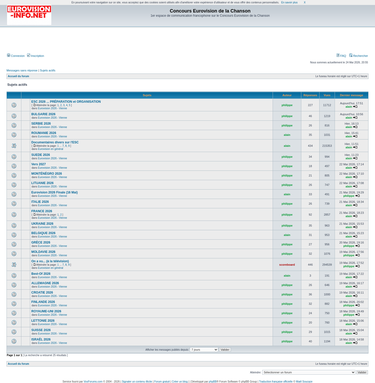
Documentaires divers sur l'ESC (55, 142)
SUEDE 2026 (40, 155)
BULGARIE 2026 (43, 114)
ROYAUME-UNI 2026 (46, 311)
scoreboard (287, 264)
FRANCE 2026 (41, 211)
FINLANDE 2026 (43, 302)
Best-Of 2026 (40, 274)
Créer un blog (180, 381)
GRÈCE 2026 (40, 242)
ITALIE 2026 (40, 202)
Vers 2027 (38, 164)
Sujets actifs (47, 70)
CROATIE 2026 (42, 292)
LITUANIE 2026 (42, 183)
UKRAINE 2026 (42, 224)
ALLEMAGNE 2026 (45, 283)
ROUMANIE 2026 (43, 133)
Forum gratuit (162, 381)
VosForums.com (93, 381)
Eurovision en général (50, 149)
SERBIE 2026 (41, 123)
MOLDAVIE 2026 (43, 252)
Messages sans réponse (22, 70)
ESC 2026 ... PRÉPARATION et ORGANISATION (66, 102)
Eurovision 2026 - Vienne (52, 108)
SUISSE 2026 (41, 330)
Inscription (35, 55)
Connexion (16, 55)
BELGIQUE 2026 (43, 233)
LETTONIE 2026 (42, 321)
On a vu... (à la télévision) (50, 261)
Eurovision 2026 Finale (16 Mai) (54, 192)
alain (349, 106)
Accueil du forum (18, 76)
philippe (287, 105)
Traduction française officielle (276, 381)
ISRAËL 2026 (41, 339)
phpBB (213, 381)
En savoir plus (289, 2)
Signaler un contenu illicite (137, 381)
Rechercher (358, 55)
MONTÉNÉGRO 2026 (46, 173)
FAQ (341, 55)
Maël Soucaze (304, 381)
